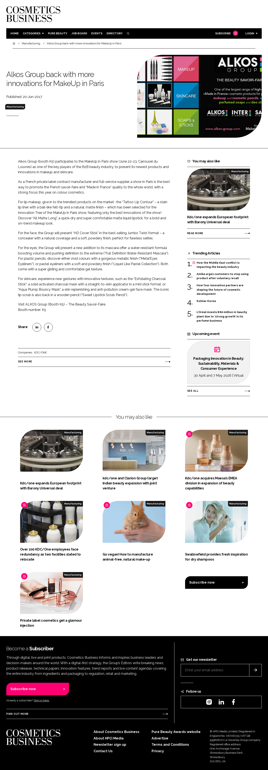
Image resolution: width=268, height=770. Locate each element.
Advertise (160, 738)
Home (14, 33)
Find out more (17, 713)
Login (249, 33)
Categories (31, 33)
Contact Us (103, 751)
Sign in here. (41, 700)
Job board (79, 33)
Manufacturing (15, 106)
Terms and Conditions (170, 745)
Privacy (158, 751)
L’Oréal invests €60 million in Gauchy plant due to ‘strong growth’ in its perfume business (222, 316)
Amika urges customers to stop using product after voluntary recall (223, 276)
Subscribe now (202, 582)
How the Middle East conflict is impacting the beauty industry (218, 265)
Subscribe (226, 34)
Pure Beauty (57, 33)
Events (96, 33)
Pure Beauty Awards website (176, 732)
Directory (114, 33)
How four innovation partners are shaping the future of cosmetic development (220, 289)
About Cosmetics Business (116, 732)
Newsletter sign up (110, 745)
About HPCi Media (109, 738)
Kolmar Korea (206, 301)
